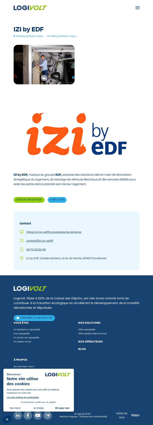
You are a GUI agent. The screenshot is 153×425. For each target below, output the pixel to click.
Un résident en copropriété (27, 330)
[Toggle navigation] (138, 8)
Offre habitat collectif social (92, 334)
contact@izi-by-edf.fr (39, 241)
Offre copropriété (86, 330)
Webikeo (47, 415)
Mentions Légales (68, 417)
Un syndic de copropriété (26, 338)
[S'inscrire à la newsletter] (34, 318)
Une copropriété (22, 334)
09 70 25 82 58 (36, 249)
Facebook (28, 415)
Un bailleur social (22, 342)
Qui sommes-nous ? (24, 367)
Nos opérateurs (90, 342)
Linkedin (18, 415)
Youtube (37, 415)
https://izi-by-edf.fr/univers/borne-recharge (53, 232)
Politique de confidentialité (93, 417)
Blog (82, 349)
